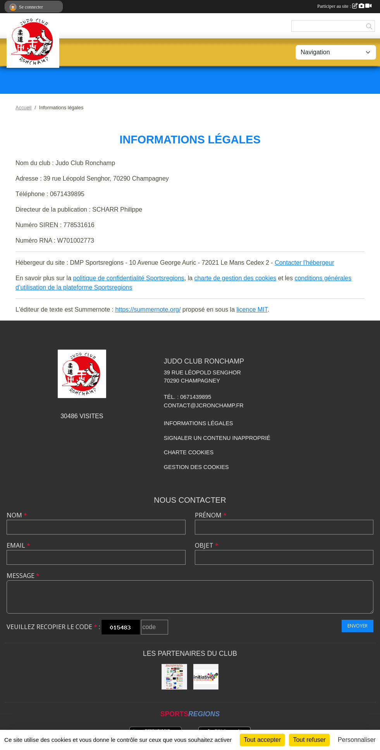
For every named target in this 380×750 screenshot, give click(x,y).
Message (23, 575)
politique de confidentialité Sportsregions (128, 278)
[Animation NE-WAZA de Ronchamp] (174, 677)
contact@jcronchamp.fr (204, 405)
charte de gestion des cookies (235, 278)
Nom (17, 515)
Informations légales (198, 423)
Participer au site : (344, 6)
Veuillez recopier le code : (53, 626)
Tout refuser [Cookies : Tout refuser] (309, 739)
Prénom (211, 515)
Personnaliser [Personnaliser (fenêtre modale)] (357, 739)
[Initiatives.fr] (206, 677)
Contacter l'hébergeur (304, 262)
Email (18, 545)
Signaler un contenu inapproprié (217, 438)
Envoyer (357, 625)
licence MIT (251, 309)
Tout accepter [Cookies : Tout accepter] (262, 739)
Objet (206, 545)
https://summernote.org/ (148, 309)
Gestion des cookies (196, 467)
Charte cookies (188, 452)
